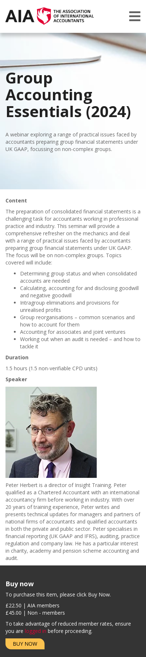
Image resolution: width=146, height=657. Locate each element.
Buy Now (25, 643)
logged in (35, 630)
